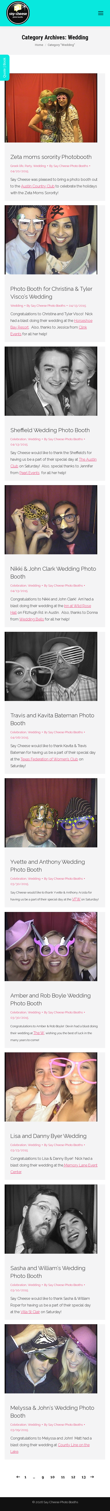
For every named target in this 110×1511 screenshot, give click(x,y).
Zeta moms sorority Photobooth (51, 157)
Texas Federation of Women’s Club (49, 759)
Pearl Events (29, 473)
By (68, 166)
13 (84, 1477)
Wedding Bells (31, 619)
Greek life (16, 166)
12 (73, 1477)
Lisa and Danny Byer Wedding (48, 1136)
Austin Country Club (38, 186)
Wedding (39, 166)
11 (63, 1477)
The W (38, 1033)
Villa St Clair (30, 1312)
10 (52, 1477)
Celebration (18, 439)
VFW (76, 899)
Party (28, 166)
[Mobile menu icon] (100, 13)
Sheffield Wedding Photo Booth (50, 430)
